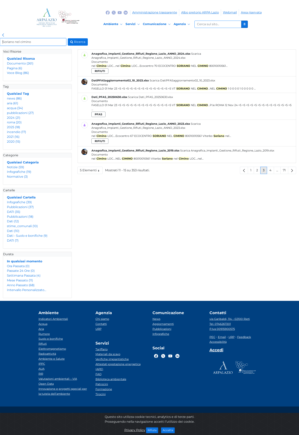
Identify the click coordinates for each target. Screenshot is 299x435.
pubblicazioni (20, 113)
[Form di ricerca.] (217, 24)
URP (98, 329)
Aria (41, 329)
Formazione (103, 389)
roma (14, 122)
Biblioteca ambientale (110, 379)
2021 (13, 137)
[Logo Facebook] (107, 12)
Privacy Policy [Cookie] (134, 430)
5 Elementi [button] (91, 171)
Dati (13, 221)
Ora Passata (18, 266)
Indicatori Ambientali (53, 319)
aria (12, 103)
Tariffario (101, 349)
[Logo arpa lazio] (47, 17)
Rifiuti (43, 343)
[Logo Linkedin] (125, 12)
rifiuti (100, 71)
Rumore (44, 334)
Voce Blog (18, 73)
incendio (16, 132)
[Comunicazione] (157, 24)
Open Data (46, 384)
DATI (13, 212)
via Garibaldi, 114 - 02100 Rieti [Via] (229, 319)
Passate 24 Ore (21, 271)
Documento (20, 63)
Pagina (14, 68)
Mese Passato (20, 280)
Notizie (15, 167)
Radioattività (47, 354)
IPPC (42, 364)
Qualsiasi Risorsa (21, 58)
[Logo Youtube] (119, 12)
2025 (13, 127)
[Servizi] (133, 24)
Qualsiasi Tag (18, 93)
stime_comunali (22, 226)
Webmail (230, 12)
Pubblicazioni (20, 207)
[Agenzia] (182, 24)
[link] (3, 35)
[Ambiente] (113, 24)
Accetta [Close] (169, 430)
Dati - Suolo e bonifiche (27, 236)
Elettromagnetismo (52, 349)
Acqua (43, 324)
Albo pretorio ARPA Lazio (200, 12)
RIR (41, 374)
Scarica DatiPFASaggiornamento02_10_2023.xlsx (182, 80)
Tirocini (100, 394)
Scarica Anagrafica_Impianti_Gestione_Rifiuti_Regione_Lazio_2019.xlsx (227, 150)
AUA (41, 369)
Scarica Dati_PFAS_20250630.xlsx (150, 97)
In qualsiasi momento (24, 261)
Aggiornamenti (163, 324)
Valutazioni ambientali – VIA (58, 379)
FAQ (98, 374)
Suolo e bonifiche (51, 338)
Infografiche (19, 172)
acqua (15, 108)
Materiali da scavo (107, 354)
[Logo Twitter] (113, 12)
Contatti (101, 324)
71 (285, 171)
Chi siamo (102, 319)
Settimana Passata (23, 275)
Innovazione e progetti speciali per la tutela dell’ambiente (63, 391)
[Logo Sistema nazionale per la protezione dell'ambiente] (69, 17)
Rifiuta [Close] (153, 430)
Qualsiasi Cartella (21, 197)
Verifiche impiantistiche (112, 359)
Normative (17, 176)
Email (222, 337)
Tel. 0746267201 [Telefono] (220, 324)
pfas (98, 114)
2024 (13, 118)
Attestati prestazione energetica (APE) (118, 366)
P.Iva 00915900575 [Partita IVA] (222, 329)
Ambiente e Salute (52, 359)
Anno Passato (20, 285)
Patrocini (101, 384)
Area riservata (251, 12)
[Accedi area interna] (216, 351)
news (14, 98)
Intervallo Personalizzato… (26, 290)
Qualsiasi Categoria (23, 162)
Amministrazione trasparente (154, 12)
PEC (212, 337)
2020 (13, 141)
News (156, 319)
